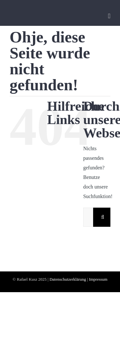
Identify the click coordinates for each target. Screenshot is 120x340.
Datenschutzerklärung (68, 279)
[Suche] (102, 217)
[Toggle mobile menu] (109, 16)
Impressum (98, 279)
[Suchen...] (88, 217)
